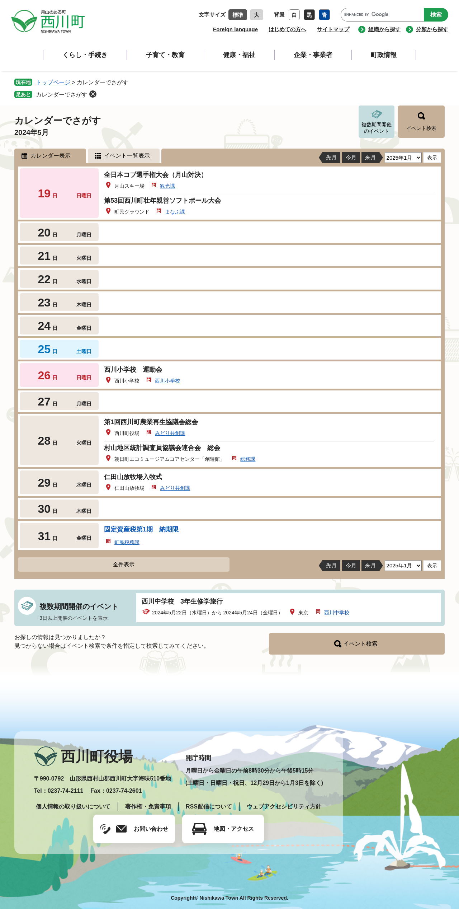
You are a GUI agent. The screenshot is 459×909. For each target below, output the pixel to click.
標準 (237, 15)
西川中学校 (336, 612)
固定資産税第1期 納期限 (141, 529)
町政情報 (384, 54)
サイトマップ (333, 29)
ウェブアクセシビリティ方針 (284, 806)
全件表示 (123, 564)
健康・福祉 (239, 54)
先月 (331, 157)
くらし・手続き (85, 54)
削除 (92, 94)
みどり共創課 (170, 433)
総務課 (247, 459)
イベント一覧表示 (127, 156)
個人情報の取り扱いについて (73, 806)
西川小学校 (167, 381)
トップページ (53, 82)
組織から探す (384, 29)
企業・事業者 (313, 54)
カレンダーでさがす (61, 95)
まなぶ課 (175, 212)
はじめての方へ (287, 29)
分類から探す (432, 29)
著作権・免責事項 (148, 806)
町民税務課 (126, 542)
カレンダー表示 (50, 156)
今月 (351, 157)
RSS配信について (209, 806)
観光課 (167, 186)
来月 (370, 157)
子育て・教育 (165, 54)
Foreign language (235, 29)
